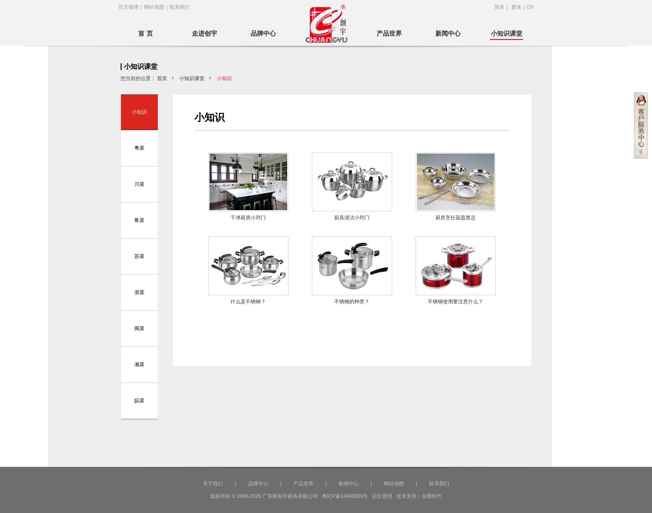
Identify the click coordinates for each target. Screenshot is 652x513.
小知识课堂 (506, 33)
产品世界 (389, 33)
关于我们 (213, 484)
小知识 (139, 112)
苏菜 (139, 256)
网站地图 (154, 7)
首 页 (145, 33)
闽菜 (139, 328)
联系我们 (180, 7)
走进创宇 (204, 33)
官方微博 (128, 7)
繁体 (516, 7)
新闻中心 (448, 33)
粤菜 (139, 148)
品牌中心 (263, 33)
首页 (162, 78)
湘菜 (139, 364)
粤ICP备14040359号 (345, 496)
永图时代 (432, 496)
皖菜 (139, 401)
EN (530, 7)
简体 (499, 7)
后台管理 (382, 496)
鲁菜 (139, 220)
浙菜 (139, 292)
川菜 (139, 184)
